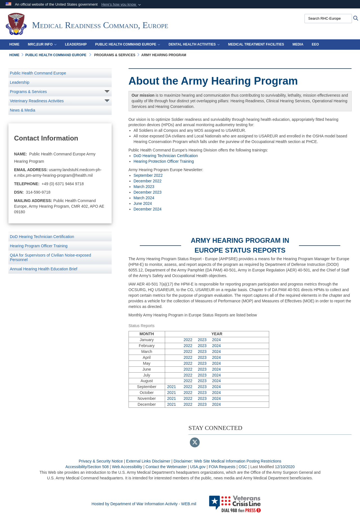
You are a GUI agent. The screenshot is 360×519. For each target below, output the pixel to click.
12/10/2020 (284, 466)
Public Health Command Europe (127, 44)
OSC (243, 466)
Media (297, 44)
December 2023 (148, 192)
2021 (171, 386)
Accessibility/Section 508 (87, 466)
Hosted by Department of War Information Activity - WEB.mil (144, 504)
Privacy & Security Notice (101, 461)
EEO (315, 44)
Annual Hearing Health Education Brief (43, 269)
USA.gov (198, 466)
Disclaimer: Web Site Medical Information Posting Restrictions (227, 461)
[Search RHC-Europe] (328, 18)
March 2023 (144, 186)
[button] (121, 4)
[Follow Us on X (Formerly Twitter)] (195, 443)
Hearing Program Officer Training (39, 246)
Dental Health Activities (194, 44)
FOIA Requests (222, 466)
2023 (202, 339)
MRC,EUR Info (42, 44)
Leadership (76, 44)
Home (14, 44)
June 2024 (143, 203)
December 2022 (148, 181)
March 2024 (144, 198)
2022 (188, 339)
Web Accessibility (127, 466)
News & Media (22, 110)
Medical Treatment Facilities (256, 44)
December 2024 (148, 209)
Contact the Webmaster (166, 466)
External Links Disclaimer (148, 461)
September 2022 (148, 175)
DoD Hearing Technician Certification (42, 236)
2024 (216, 339)
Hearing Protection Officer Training (164, 161)
